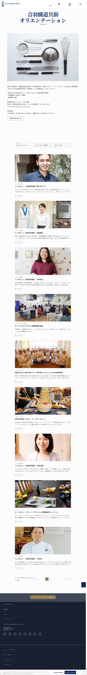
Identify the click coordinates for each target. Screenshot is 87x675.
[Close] (84, 672)
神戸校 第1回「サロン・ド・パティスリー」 (30, 421)
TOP (83, 584)
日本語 (51, 6)
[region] (43, 672)
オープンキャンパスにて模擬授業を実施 (29, 327)
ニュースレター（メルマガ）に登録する (43, 597)
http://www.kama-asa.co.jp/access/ (18, 106)
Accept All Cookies (70, 672)
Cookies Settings (58, 672)
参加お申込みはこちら (16, 118)
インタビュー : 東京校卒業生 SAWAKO (29, 281)
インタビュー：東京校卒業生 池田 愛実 (29, 467)
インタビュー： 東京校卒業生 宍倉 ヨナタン (30, 188)
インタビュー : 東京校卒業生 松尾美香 (29, 234)
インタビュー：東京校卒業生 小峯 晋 (28, 560)
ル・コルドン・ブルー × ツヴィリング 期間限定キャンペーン (36, 514)
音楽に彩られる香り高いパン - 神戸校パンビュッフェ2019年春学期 (38, 374)
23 (65, 579)
